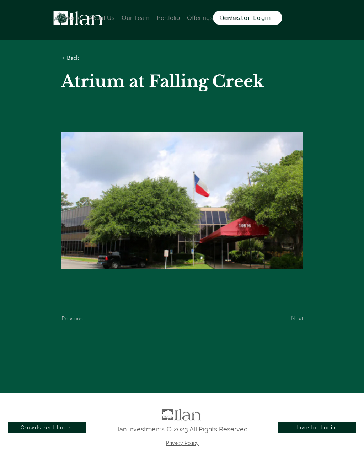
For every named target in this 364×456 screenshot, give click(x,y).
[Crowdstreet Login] (47, 427)
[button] (84, 58)
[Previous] (84, 318)
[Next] (285, 318)
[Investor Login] (247, 18)
